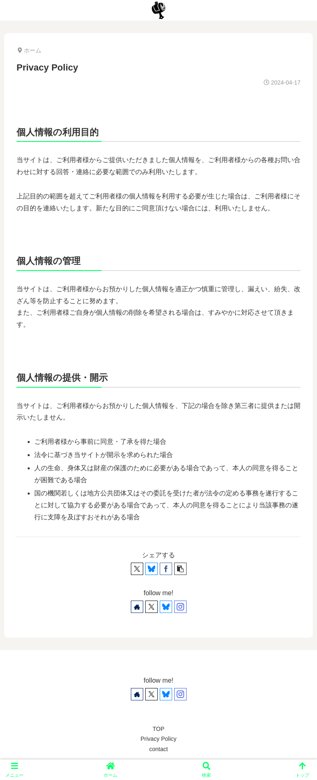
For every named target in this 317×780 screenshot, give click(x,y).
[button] (180, 569)
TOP (159, 729)
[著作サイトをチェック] (137, 607)
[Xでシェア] (137, 569)
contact (158, 749)
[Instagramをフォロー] (180, 607)
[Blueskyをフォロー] (166, 607)
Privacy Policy (158, 738)
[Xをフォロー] (151, 607)
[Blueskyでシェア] (151, 569)
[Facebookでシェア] (166, 569)
